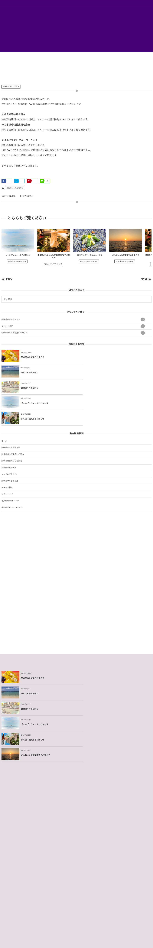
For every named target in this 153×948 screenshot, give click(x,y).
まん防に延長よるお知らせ (33, 388)
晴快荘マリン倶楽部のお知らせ (73, 333)
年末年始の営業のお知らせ (32, 357)
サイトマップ (7, 463)
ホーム (4, 410)
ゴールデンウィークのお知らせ (17, 255)
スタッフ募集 (7, 457)
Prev (6, 279)
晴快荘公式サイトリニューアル (89, 255)
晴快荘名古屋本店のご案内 (12, 423)
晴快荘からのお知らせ (11, 86)
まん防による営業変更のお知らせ (125, 255)
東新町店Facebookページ (11, 477)
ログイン (91, 941)
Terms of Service (97, 943)
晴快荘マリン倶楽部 (9, 450)
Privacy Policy (84, 943)
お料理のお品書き (8, 437)
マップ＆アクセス (8, 443)
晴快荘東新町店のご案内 (11, 430)
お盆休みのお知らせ (104, 357)
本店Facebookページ (10, 470)
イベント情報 (73, 326)
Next (146, 279)
